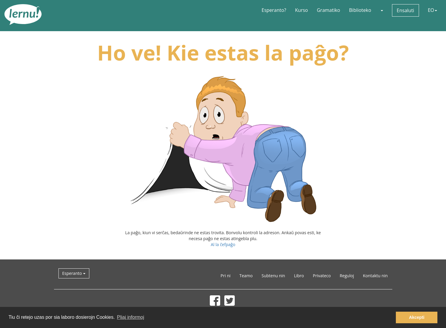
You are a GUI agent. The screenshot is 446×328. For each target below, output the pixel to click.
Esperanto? (274, 10)
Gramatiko (328, 10)
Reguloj (347, 275)
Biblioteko (360, 10)
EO (432, 10)
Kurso (301, 10)
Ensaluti (405, 10)
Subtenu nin (273, 275)
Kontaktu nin (375, 275)
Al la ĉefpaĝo (223, 244)
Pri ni (225, 275)
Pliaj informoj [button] (130, 317)
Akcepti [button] (416, 317)
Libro (299, 275)
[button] (382, 10)
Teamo (246, 275)
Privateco (322, 275)
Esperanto (73, 273)
